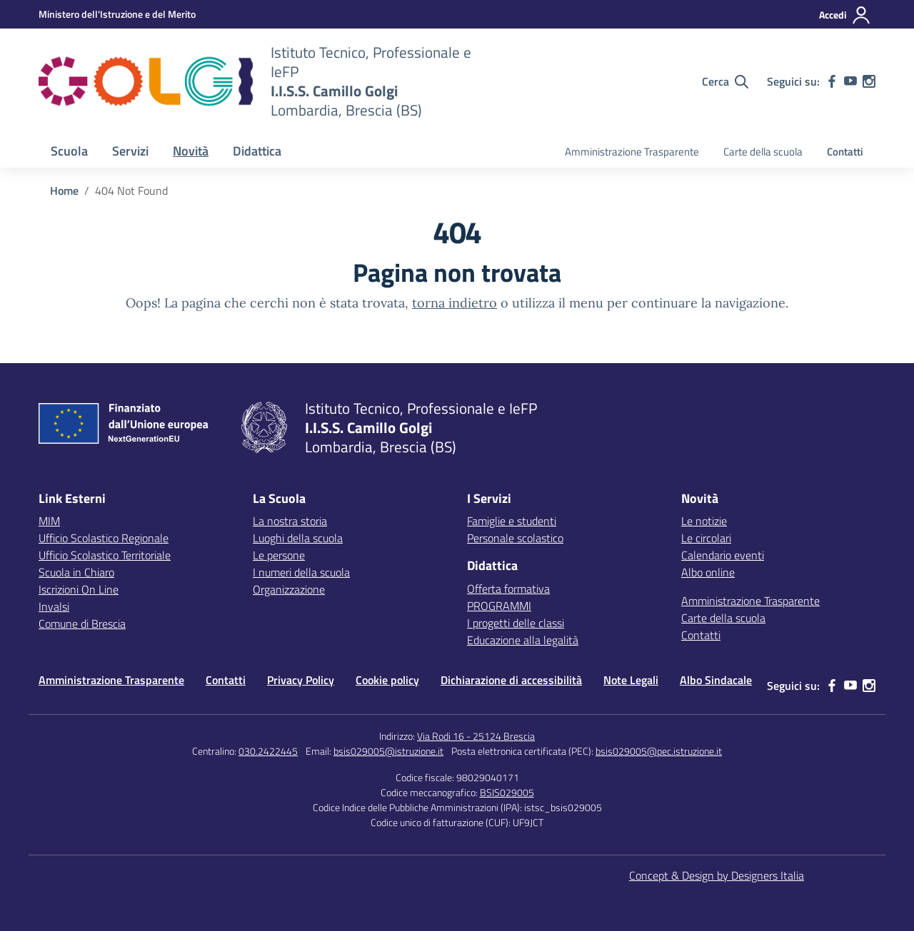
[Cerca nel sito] (725, 81)
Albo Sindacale (716, 679)
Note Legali (630, 679)
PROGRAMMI (499, 605)
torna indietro (454, 303)
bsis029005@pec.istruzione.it (659, 750)
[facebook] (831, 81)
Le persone (279, 555)
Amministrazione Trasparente (632, 151)
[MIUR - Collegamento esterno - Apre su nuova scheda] (117, 13)
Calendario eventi (722, 555)
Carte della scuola (763, 151)
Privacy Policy (300, 679)
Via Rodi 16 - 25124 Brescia (476, 735)
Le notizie (704, 520)
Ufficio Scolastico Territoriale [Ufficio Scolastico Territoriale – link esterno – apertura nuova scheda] (105, 555)
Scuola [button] (69, 151)
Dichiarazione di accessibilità (511, 679)
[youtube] (850, 81)
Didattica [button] (257, 151)
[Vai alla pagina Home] (64, 190)
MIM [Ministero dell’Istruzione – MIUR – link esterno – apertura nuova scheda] (49, 520)
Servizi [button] (130, 151)
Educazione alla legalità (522, 639)
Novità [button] (191, 151)
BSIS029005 (507, 792)
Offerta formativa (508, 588)
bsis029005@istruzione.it (388, 750)
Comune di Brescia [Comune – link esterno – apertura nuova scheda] (82, 623)
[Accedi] (845, 15)
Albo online (708, 572)
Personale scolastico (515, 537)
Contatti (845, 151)
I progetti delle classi (515, 622)
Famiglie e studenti (511, 520)
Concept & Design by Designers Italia (716, 875)
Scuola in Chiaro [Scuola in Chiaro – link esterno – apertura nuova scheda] (76, 572)
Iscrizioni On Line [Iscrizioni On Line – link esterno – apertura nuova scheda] (79, 589)
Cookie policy (387, 679)
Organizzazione (289, 589)
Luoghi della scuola (298, 537)
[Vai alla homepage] (146, 81)
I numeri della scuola (301, 572)
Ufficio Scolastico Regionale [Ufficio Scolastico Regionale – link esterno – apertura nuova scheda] (104, 537)
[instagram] (869, 81)
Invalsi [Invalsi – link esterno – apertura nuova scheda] (54, 606)
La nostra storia (290, 520)
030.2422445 (268, 750)
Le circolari (706, 537)
